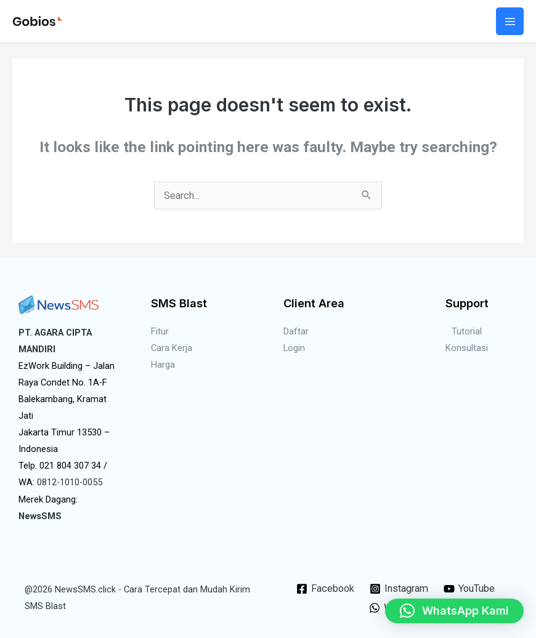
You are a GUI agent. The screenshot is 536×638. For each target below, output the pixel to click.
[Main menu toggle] (510, 21)
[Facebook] (325, 588)
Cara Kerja (171, 347)
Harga (163, 364)
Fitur (160, 331)
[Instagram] (398, 588)
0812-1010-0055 (69, 482)
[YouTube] (469, 588)
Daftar (296, 331)
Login (294, 347)
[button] (454, 611)
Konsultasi (466, 347)
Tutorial (467, 331)
